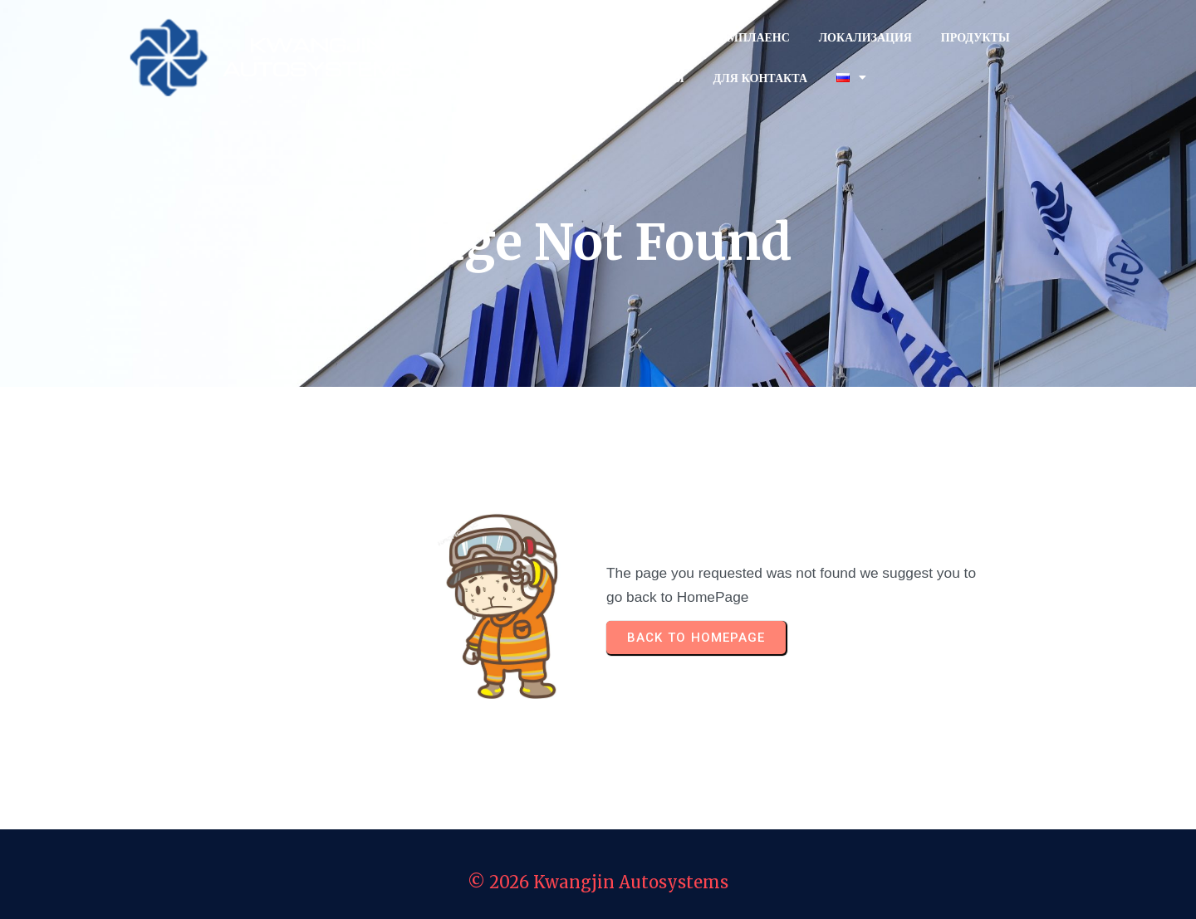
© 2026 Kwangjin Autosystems (598, 882)
